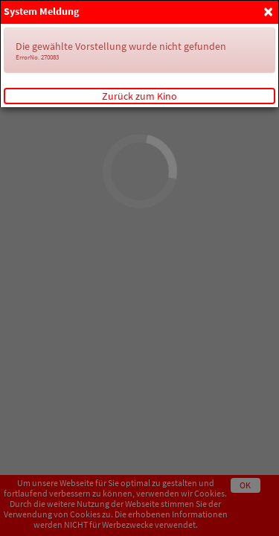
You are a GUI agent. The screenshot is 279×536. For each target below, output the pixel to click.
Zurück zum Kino (139, 96)
